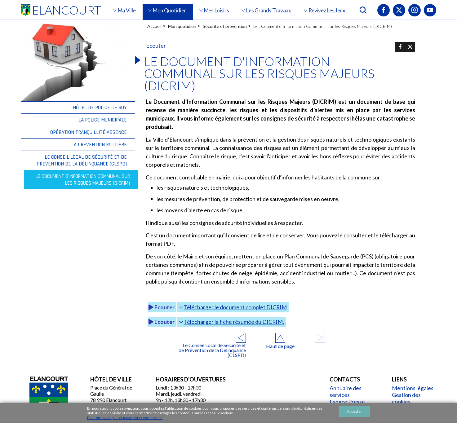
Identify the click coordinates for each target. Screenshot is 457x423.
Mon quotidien (182, 26)
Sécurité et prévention (225, 26)
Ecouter (161, 297)
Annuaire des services (347, 380)
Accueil (154, 26)
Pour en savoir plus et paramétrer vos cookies (124, 417)
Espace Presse (349, 390)
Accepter (354, 411)
